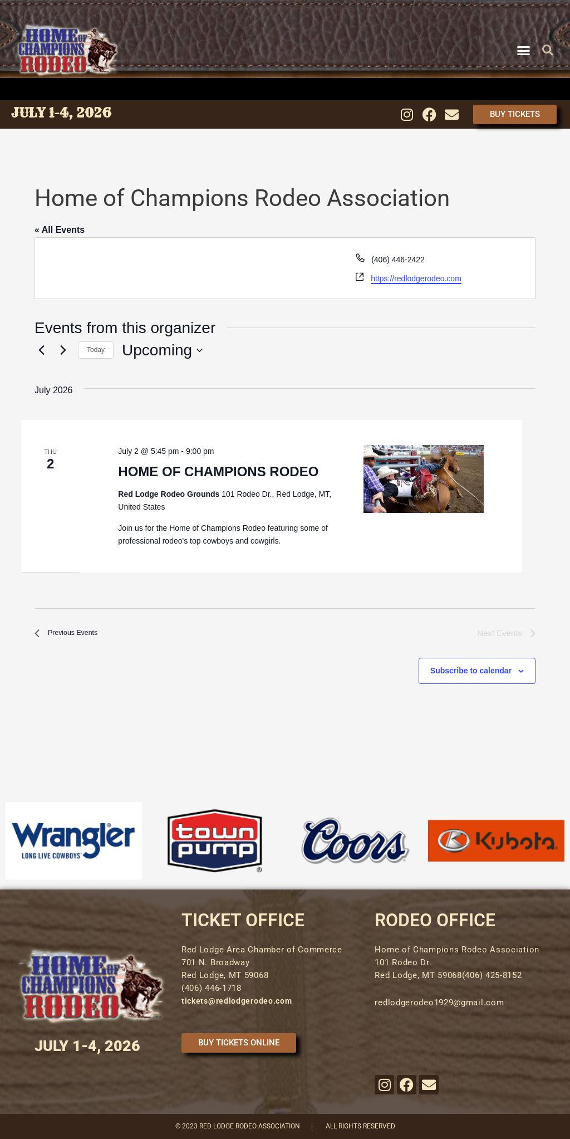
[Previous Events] (41, 350)
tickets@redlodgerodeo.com (239, 1001)
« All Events (60, 229)
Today (96, 350)
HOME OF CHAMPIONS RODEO (218, 471)
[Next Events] (63, 350)
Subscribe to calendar (471, 671)
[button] (523, 50)
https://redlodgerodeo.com (416, 278)
